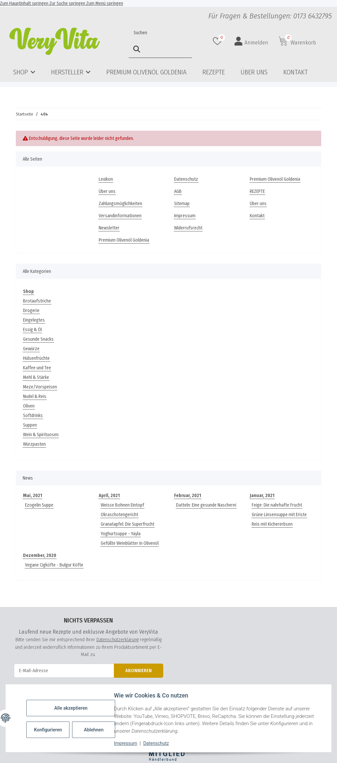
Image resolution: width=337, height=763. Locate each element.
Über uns (254, 72)
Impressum (127, 743)
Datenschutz (157, 743)
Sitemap (182, 203)
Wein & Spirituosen (41, 434)
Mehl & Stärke (36, 377)
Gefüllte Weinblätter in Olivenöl (130, 543)
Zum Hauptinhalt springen (24, 3)
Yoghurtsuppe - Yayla (121, 534)
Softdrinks (33, 415)
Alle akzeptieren (72, 708)
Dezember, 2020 (39, 555)
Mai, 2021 (32, 495)
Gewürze (31, 349)
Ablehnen (95, 729)
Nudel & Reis (34, 396)
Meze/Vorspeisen (40, 387)
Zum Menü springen (104, 3)
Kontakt (295, 72)
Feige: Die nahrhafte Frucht (277, 505)
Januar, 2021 (262, 495)
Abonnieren (138, 670)
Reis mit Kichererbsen (272, 524)
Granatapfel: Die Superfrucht (127, 524)
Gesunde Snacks (38, 339)
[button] (218, 41)
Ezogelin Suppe (39, 505)
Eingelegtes (34, 320)
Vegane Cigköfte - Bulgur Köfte (54, 565)
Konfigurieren (50, 729)
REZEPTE (213, 72)
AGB (178, 191)
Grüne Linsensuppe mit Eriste (279, 514)
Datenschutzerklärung (117, 640)
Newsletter (109, 228)
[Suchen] (160, 33)
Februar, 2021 (187, 495)
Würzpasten (34, 444)
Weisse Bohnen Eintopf (122, 505)
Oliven (29, 406)
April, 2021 (109, 495)
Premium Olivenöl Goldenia (146, 72)
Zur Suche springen (67, 3)
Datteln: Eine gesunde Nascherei (206, 505)
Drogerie (31, 310)
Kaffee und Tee (37, 368)
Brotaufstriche (37, 301)
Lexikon (106, 179)
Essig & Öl (32, 329)
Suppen (30, 425)
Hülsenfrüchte (36, 358)
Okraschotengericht (119, 514)
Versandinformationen (120, 216)
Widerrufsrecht (188, 228)
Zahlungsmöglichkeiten (120, 203)
